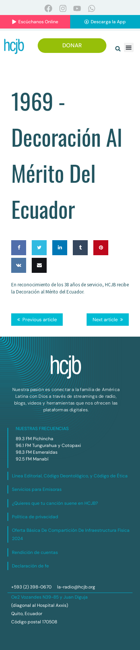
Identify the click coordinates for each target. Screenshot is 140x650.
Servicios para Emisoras (37, 489)
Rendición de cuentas (35, 552)
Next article (105, 319)
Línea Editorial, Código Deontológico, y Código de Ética (70, 476)
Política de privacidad (35, 517)
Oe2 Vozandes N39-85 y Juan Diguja (49, 597)
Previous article (39, 319)
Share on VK (18, 280)
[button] (118, 49)
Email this (39, 280)
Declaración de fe (30, 566)
